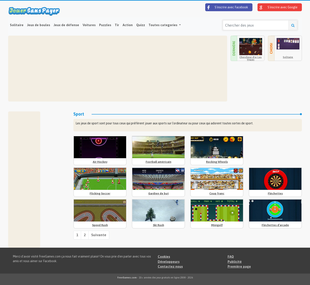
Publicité (235, 261)
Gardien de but (158, 193)
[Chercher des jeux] (256, 25)
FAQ (231, 256)
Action (128, 25)
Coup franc (216, 193)
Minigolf (217, 225)
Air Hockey (100, 161)
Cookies (164, 256)
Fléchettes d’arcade (275, 225)
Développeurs (168, 261)
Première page (239, 266)
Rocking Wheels (217, 161)
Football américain (158, 161)
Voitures (89, 25)
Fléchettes (275, 193)
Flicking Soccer (100, 193)
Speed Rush (100, 225)
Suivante (98, 235)
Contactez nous (170, 266)
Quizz (140, 25)
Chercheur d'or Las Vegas (250, 58)
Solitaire (17, 25)
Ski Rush (158, 225)
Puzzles (105, 25)
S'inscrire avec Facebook (227, 7)
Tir (117, 25)
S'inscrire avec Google (278, 7)
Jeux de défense (66, 25)
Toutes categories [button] (163, 25)
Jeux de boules (38, 25)
